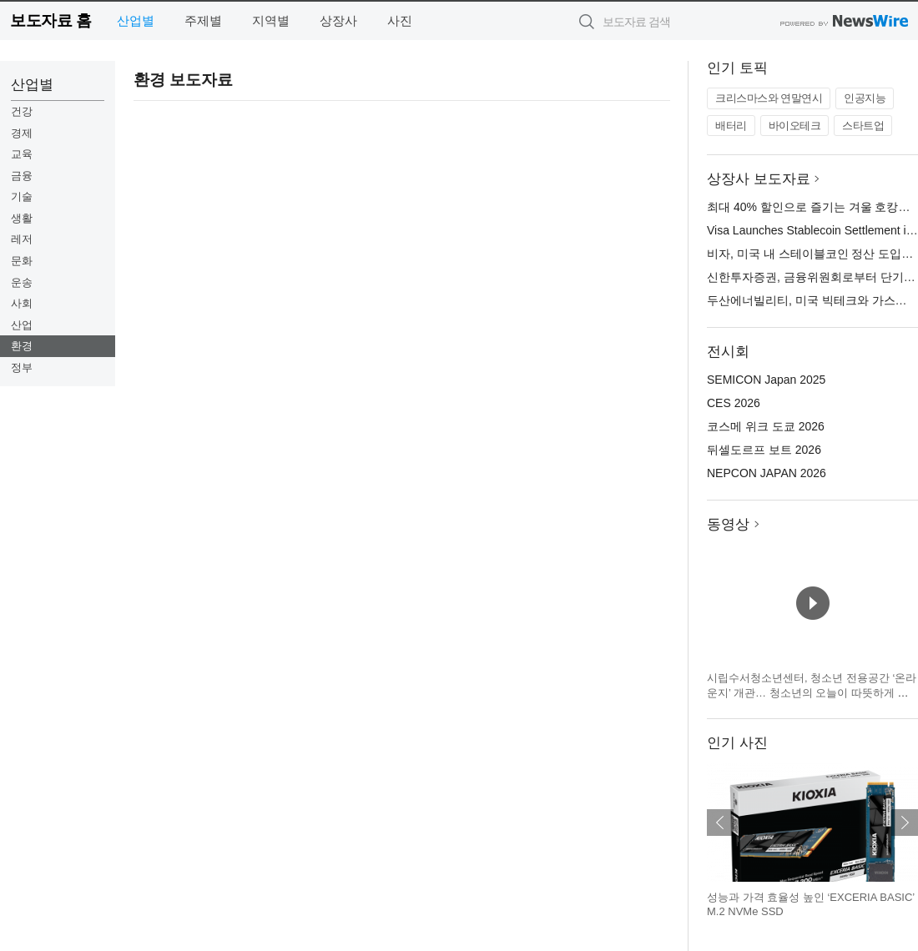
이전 (720, 822)
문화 (22, 260)
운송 (22, 282)
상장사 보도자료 (758, 179)
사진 (399, 20)
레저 (22, 239)
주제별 (203, 20)
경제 (22, 133)
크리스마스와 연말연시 (768, 98)
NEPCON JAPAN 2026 (766, 473)
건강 (22, 111)
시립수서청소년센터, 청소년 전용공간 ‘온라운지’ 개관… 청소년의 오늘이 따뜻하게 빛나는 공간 (811, 692)
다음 (904, 822)
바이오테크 (795, 125)
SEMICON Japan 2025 (766, 379)
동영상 (728, 524)
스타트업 (863, 125)
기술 (22, 196)
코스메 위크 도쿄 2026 (766, 426)
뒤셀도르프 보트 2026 (764, 449)
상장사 (338, 20)
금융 (22, 175)
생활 (22, 218)
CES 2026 (733, 403)
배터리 (731, 125)
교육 (22, 154)
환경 (22, 346)
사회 (22, 303)
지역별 (271, 20)
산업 (22, 325)
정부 (22, 367)
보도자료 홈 (50, 20)
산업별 (135, 20)
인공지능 (864, 98)
